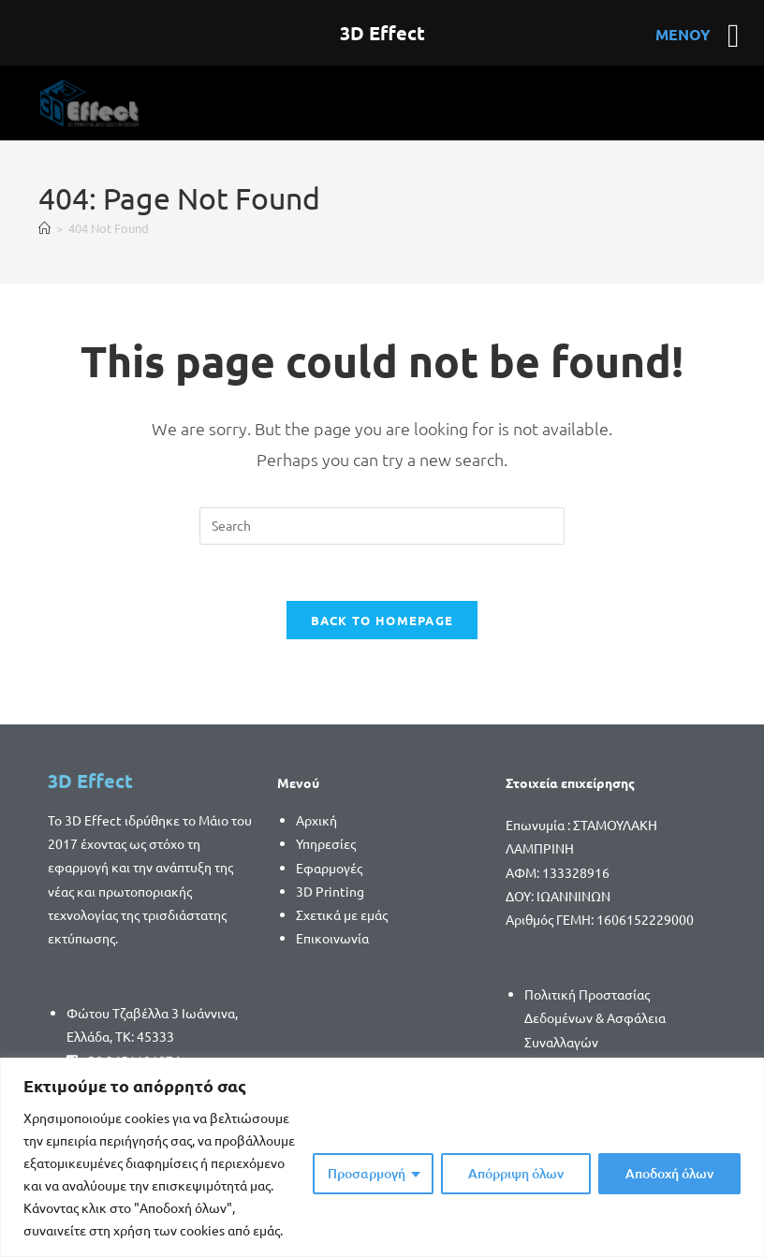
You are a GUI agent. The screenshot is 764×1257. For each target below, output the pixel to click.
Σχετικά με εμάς (342, 915)
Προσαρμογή (366, 1173)
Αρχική (316, 820)
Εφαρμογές (329, 868)
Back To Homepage (382, 621)
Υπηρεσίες (326, 844)
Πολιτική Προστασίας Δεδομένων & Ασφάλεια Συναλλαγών (595, 1018)
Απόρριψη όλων (516, 1173)
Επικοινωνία (332, 938)
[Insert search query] (382, 526)
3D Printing (330, 892)
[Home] (44, 228)
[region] (382, 1157)
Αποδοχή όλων (669, 1173)
